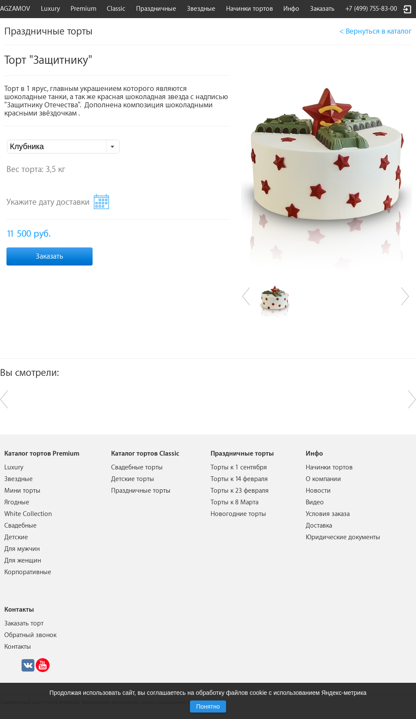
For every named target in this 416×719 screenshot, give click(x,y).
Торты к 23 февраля (240, 490)
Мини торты (22, 490)
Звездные (201, 9)
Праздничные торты (141, 490)
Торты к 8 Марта (234, 502)
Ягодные (16, 502)
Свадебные (20, 525)
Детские (16, 537)
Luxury (50, 9)
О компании (323, 479)
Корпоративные (27, 572)
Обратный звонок (30, 635)
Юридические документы (343, 537)
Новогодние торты (238, 514)
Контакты (17, 646)
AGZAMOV (15, 9)
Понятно (208, 706)
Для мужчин (22, 549)
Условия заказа (328, 514)
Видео (315, 502)
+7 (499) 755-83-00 (371, 9)
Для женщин (22, 560)
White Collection (28, 514)
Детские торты (132, 479)
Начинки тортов (249, 9)
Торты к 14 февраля (239, 479)
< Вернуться (375, 31)
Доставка (319, 525)
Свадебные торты (137, 467)
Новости (318, 490)
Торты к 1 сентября (239, 467)
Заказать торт (23, 623)
